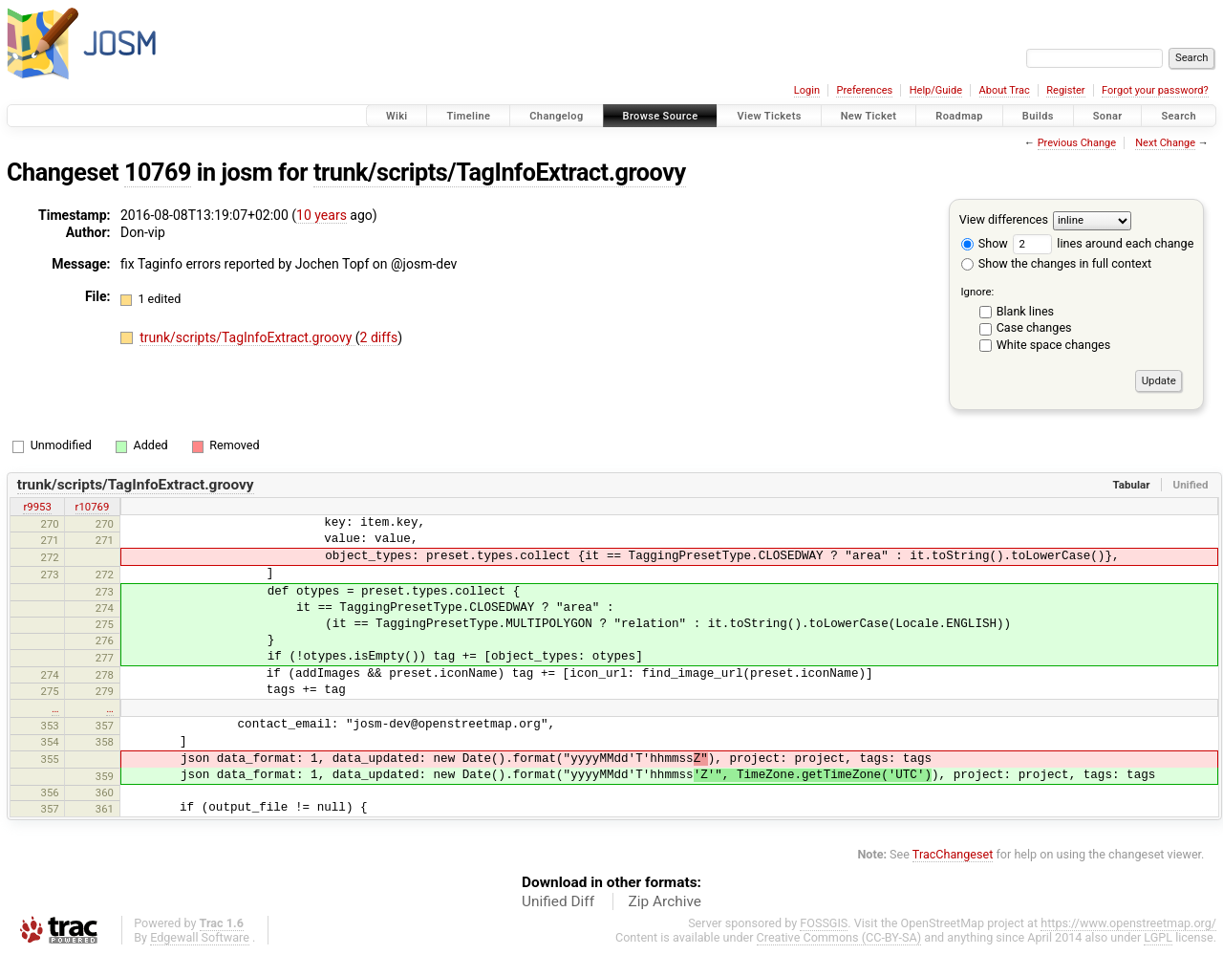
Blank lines (1025, 311)
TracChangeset (953, 854)
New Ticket (869, 116)
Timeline (468, 116)
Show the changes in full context (1056, 263)
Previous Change (1077, 143)
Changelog (556, 116)
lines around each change (1103, 243)
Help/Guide (936, 90)
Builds (1038, 116)
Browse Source (660, 116)
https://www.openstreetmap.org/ (1128, 923)
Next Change (1165, 143)
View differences (1003, 219)
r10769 (92, 506)
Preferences (864, 90)
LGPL (1158, 937)
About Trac (1004, 90)
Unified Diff (558, 901)
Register (1065, 90)
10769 (157, 172)
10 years (321, 215)
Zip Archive (665, 901)
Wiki (397, 116)
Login (807, 90)
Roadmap (959, 116)
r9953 (37, 506)
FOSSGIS (824, 923)
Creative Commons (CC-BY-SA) (839, 937)
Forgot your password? (1155, 90)
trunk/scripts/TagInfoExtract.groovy (499, 172)
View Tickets (769, 116)
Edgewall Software (199, 937)
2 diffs (379, 337)
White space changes (1054, 344)
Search (1178, 116)
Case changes (1034, 327)
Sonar (1108, 116)
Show (984, 243)
